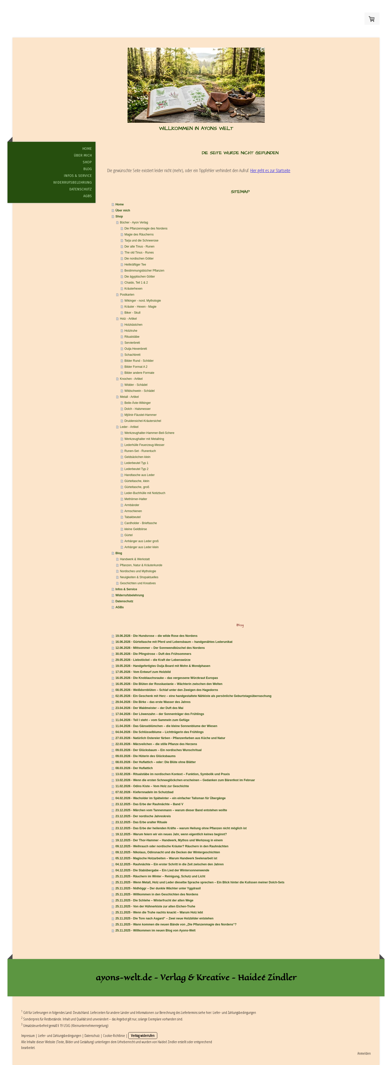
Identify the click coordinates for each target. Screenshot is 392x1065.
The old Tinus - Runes (139, 252)
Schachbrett (132, 355)
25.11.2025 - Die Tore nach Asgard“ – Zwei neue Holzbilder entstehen (165, 918)
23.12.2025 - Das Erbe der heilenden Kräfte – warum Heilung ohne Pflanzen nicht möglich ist (181, 828)
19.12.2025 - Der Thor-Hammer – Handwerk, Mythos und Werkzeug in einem (169, 840)
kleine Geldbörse (135, 529)
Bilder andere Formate (139, 373)
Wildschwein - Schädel (139, 391)
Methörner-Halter (135, 499)
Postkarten (127, 294)
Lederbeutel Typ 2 (136, 469)
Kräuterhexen (133, 288)
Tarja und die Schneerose (141, 240)
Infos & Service (78, 176)
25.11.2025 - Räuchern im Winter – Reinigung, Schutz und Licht (160, 876)
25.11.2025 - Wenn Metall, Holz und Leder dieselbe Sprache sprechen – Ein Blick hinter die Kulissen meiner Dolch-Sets (200, 882)
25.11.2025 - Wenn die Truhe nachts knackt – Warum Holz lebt (159, 912)
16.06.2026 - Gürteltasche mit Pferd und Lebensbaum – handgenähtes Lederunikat (174, 642)
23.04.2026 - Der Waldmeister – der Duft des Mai (150, 708)
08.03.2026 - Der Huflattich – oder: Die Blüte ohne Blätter (156, 762)
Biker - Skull (132, 312)
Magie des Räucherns (139, 234)
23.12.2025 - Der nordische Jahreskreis (143, 816)
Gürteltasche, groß (136, 487)
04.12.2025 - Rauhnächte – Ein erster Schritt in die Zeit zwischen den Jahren (170, 864)
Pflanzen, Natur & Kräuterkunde (141, 565)
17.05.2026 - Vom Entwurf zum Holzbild (143, 672)
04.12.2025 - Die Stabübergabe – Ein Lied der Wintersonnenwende (162, 870)
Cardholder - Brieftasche (140, 523)
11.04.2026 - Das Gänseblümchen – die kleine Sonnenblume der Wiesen (166, 726)
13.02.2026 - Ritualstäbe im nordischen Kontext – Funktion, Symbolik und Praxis (173, 774)
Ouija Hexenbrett (135, 348)
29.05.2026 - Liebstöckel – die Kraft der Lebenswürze (153, 660)
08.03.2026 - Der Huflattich (134, 768)
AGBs (87, 196)
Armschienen (133, 511)
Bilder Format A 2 (136, 367)
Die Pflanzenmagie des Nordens (146, 228)
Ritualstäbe (132, 336)
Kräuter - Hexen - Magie (140, 306)
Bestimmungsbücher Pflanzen (144, 270)
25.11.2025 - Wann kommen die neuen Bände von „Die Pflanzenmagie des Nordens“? (176, 924)
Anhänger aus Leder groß (141, 541)
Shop (87, 162)
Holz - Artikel (128, 318)
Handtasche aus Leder (139, 475)
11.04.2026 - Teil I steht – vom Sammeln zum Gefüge (153, 720)
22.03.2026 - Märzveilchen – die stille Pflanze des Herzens (156, 744)
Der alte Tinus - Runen (139, 246)
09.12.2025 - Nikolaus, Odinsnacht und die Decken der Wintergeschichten (168, 852)
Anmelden (364, 1053)
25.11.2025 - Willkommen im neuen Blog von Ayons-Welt (156, 930)
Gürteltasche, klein (136, 481)
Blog (87, 169)
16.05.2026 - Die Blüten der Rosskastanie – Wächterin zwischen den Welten (169, 684)
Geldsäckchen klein (137, 457)
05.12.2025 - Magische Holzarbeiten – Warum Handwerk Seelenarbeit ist (166, 858)
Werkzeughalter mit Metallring (144, 439)
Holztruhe (130, 330)
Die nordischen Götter (139, 258)
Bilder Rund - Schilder (139, 361)
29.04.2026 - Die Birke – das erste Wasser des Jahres (153, 702)
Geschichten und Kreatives (138, 583)
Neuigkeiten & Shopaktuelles (139, 577)
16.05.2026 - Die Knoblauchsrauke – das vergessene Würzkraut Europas (167, 678)
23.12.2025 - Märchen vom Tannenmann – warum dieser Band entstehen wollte (171, 810)
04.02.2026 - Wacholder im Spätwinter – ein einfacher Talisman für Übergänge (171, 798)
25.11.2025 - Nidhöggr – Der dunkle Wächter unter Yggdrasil (158, 888)
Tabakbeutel (132, 517)
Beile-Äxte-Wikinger (137, 403)
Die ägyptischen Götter (139, 276)
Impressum (28, 1035)
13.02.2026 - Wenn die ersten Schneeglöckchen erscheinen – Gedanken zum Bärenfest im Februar (185, 780)
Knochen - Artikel (131, 379)
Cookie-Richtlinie (114, 1035)
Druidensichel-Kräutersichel (142, 421)
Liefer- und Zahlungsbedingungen (234, 1012)
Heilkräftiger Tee (135, 264)
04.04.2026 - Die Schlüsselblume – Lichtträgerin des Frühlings (160, 732)
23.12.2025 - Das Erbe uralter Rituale (141, 822)
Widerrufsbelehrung (72, 182)
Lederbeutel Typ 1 (136, 463)
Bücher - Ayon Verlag (134, 222)
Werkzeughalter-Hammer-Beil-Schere (149, 433)
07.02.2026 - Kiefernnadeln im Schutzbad (145, 792)
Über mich (83, 155)
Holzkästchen (133, 324)
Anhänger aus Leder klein (141, 547)
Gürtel (128, 535)
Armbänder (131, 505)
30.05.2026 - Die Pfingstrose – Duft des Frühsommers (153, 654)
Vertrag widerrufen (142, 1035)
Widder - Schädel (136, 385)
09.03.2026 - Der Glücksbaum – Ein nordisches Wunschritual (159, 750)
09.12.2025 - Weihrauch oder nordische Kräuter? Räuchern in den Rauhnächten (172, 846)
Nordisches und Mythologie (138, 571)
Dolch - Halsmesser (137, 409)
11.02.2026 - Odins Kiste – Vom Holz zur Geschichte (152, 786)
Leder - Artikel (129, 427)
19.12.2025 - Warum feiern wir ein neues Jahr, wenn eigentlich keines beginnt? (171, 834)
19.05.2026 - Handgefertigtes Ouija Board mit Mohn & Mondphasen (163, 666)
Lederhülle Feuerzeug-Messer (144, 445)
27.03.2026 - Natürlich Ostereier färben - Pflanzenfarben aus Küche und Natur (170, 738)
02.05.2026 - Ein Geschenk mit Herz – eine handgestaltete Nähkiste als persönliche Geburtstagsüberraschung (194, 696)
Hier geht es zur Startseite (270, 170)
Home (87, 149)
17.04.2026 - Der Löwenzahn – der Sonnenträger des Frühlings (160, 714)
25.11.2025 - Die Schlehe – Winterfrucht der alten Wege (155, 900)
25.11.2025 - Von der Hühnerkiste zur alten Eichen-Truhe (155, 906)
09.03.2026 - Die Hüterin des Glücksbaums (146, 756)
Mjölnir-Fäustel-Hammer (140, 415)
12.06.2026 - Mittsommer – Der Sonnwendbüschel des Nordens (160, 648)
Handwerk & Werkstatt (135, 559)
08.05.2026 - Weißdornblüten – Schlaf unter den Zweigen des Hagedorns (167, 690)
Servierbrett (132, 342)
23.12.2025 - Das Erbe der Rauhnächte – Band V (149, 804)
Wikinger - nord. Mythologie (142, 300)
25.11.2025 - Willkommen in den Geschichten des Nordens (157, 894)
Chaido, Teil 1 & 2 (136, 282)
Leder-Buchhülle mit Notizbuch (144, 493)
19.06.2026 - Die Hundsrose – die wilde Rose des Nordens (157, 636)
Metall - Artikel (129, 397)
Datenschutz (80, 189)
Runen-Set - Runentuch (140, 451)
